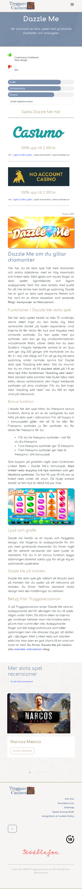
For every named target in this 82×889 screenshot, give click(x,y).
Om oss (69, 798)
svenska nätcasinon (28, 649)
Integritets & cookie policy (58, 816)
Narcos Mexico (25, 742)
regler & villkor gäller (22, 154)
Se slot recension (22, 751)
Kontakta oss (66, 803)
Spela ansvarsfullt (63, 811)
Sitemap (69, 807)
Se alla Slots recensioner (21, 681)
